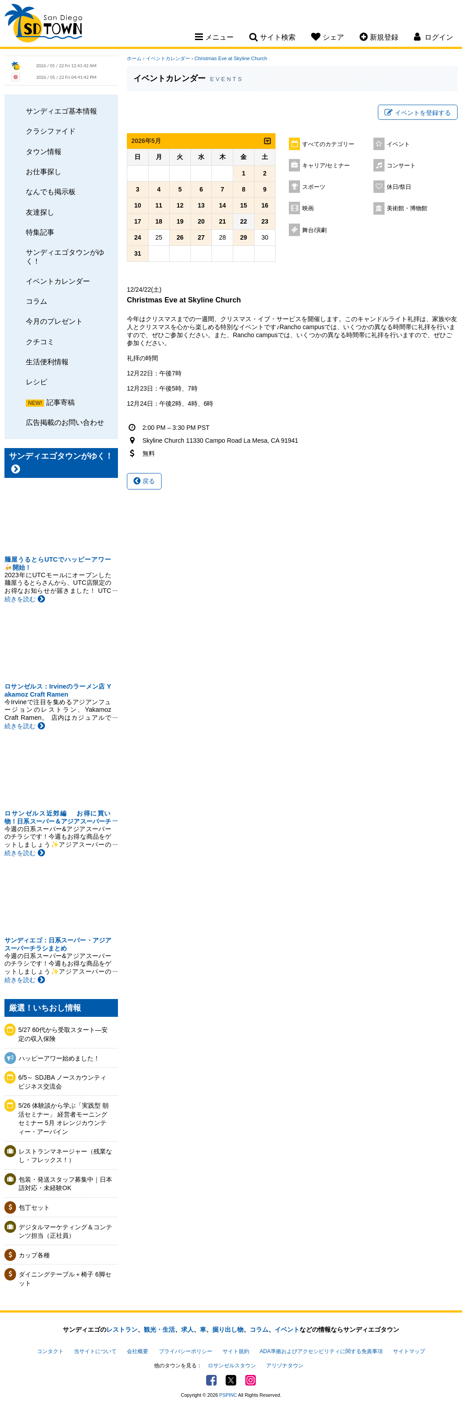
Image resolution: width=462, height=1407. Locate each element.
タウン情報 (43, 151)
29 (243, 237)
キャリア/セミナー (326, 166)
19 (180, 221)
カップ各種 (34, 1255)
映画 (308, 208)
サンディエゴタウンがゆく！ (65, 256)
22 (243, 221)
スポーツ (313, 187)
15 (243, 205)
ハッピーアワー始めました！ (59, 1058)
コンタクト (50, 1351)
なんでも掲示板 (51, 192)
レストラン (122, 1329)
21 (222, 221)
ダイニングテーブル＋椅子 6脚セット (65, 1279)
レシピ (36, 382)
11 (158, 205)
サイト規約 (236, 1351)
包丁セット (34, 1207)
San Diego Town (43, 24)
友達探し (40, 212)
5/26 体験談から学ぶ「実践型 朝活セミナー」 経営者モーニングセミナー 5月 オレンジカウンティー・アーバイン (63, 1118)
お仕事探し (43, 171)
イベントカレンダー (58, 281)
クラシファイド (51, 131)
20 (201, 221)
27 (201, 237)
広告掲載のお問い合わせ (65, 422)
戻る (144, 481)
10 (137, 205)
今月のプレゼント (54, 321)
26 (180, 237)
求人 (187, 1329)
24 (137, 237)
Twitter (231, 1380)
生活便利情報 (47, 362)
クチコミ (40, 342)
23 (264, 221)
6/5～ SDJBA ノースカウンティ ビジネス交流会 (65, 1082)
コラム (36, 301)
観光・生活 (159, 1329)
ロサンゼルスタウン (232, 1365)
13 (201, 205)
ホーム (134, 58)
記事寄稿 (60, 402)
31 (137, 253)
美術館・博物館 (407, 208)
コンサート (401, 166)
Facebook (211, 1380)
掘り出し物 (227, 1329)
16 (264, 205)
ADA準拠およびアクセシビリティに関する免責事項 (320, 1351)
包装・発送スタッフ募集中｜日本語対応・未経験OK (65, 1184)
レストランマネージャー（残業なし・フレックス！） (65, 1156)
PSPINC (228, 1395)
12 (180, 205)
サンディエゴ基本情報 (61, 111)
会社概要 (137, 1351)
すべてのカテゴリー (328, 144)
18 (158, 221)
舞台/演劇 (314, 230)
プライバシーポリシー (185, 1351)
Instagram (250, 1380)
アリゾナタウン (285, 1365)
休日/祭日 (399, 187)
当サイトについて (95, 1351)
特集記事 (40, 232)
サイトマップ (409, 1351)
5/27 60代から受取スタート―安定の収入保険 (63, 1034)
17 (137, 221)
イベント (398, 144)
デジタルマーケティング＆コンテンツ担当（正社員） (65, 1231)
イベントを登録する (418, 113)
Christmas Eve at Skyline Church (231, 58)
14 (222, 205)
